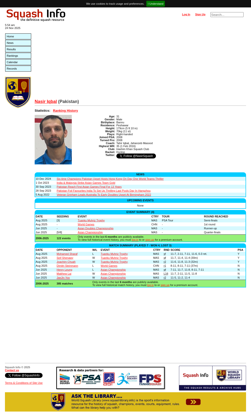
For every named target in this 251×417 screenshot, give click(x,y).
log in (135, 239)
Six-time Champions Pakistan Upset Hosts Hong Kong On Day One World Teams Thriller (110, 178)
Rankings (12, 55)
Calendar (12, 62)
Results (11, 49)
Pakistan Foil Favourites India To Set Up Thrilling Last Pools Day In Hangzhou (104, 190)
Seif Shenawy (65, 257)
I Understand (155, 3)
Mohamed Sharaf (67, 253)
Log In (186, 14)
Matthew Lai (64, 273)
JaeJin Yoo (63, 277)
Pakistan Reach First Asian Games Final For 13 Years (89, 186)
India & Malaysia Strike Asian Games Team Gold (86, 182)
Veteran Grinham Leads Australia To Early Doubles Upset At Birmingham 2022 (104, 194)
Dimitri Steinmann (67, 265)
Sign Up (200, 14)
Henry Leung (64, 269)
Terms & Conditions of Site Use (24, 382)
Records (12, 68)
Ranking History (65, 110)
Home (10, 36)
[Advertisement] (140, 62)
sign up (149, 239)
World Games (86, 224)
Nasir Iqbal (46, 101)
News (10, 42)
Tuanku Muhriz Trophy (91, 220)
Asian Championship (90, 232)
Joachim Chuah (66, 261)
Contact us (12, 370)
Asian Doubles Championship (95, 228)
